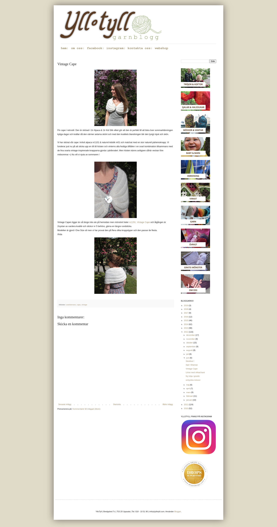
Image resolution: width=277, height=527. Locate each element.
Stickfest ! (190, 361)
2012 (186, 332)
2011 (186, 404)
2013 (186, 328)
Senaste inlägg (64, 404)
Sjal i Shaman (192, 365)
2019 (186, 305)
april (188, 388)
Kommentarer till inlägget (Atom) (87, 409)
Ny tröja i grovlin (193, 376)
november (190, 339)
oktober (189, 343)
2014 (186, 324)
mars (188, 392)
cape (79, 305)
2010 (186, 408)
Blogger (177, 511)
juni (188, 358)
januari (189, 400)
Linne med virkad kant (195, 372)
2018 (186, 309)
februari (189, 396)
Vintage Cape (191, 369)
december (190, 335)
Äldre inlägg (168, 404)
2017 (186, 313)
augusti (189, 350)
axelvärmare (71, 305)
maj (188, 385)
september (191, 346)
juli (187, 354)
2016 (186, 317)
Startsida (117, 404)
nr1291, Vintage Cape (139, 222)
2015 (186, 320)
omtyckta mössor (193, 380)
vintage (84, 305)
